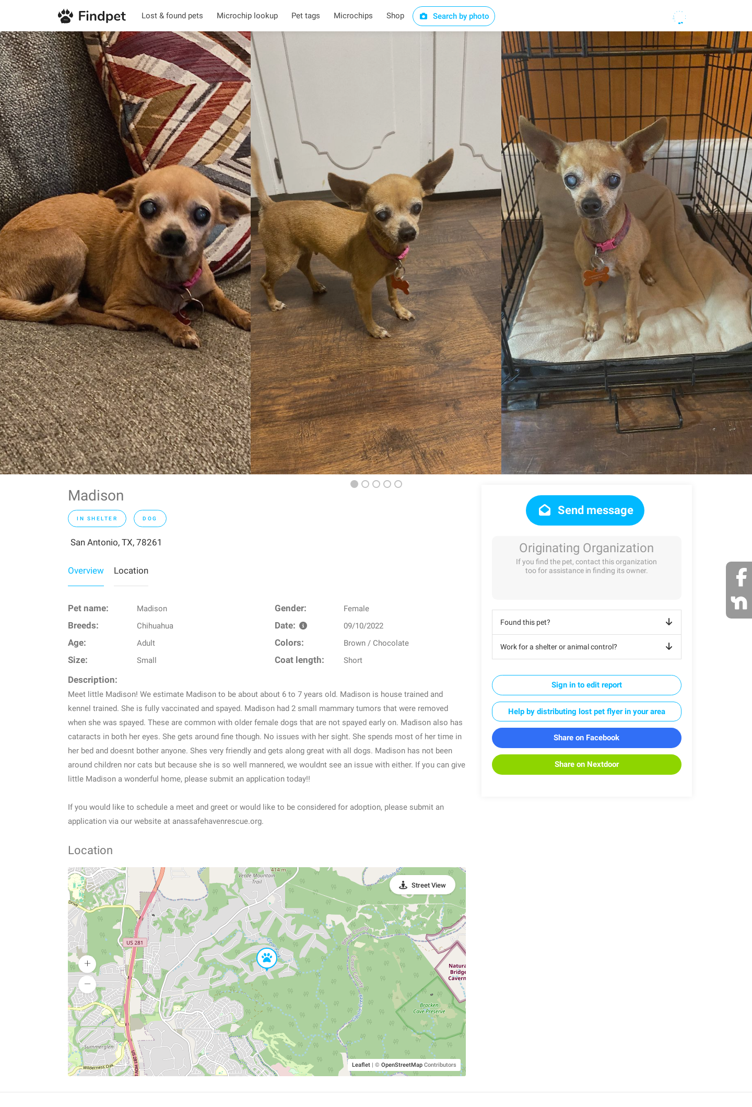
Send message (585, 510)
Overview (86, 570)
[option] (125, 252)
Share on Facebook (586, 737)
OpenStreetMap (401, 1065)
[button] (259, 948)
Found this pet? (588, 622)
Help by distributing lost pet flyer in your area (586, 711)
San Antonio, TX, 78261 (116, 542)
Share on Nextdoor (587, 764)
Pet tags (305, 15)
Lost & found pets (172, 15)
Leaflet (361, 1065)
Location (131, 570)
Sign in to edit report (586, 685)
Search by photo (454, 16)
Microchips (353, 15)
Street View (429, 885)
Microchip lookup (247, 15)
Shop (395, 15)
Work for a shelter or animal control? (588, 647)
